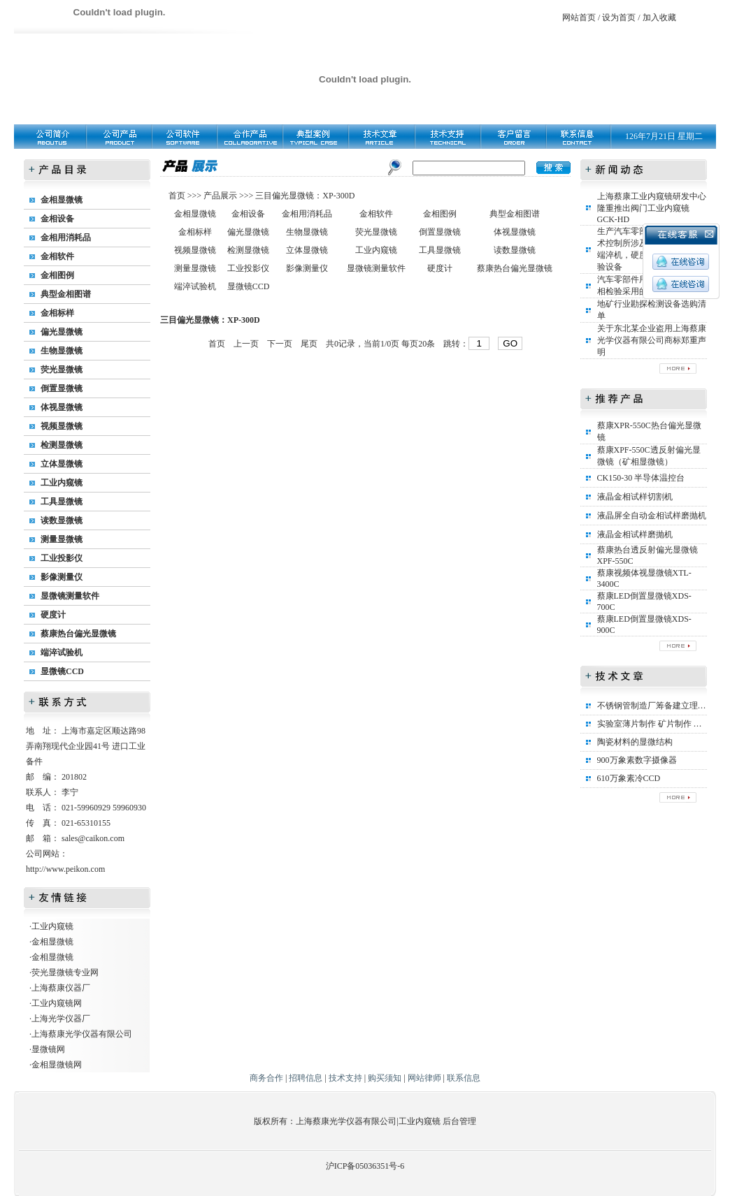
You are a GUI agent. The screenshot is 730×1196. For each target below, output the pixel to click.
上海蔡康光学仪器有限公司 (81, 1034)
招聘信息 (305, 1078)
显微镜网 (48, 1049)
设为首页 (619, 17)
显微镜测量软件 (70, 596)
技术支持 (345, 1078)
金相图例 (57, 275)
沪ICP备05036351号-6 (365, 1166)
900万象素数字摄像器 (637, 760)
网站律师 (424, 1078)
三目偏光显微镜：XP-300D (305, 195)
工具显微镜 (62, 501)
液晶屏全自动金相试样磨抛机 (651, 515)
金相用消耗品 (66, 237)
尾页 (309, 344)
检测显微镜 (62, 445)
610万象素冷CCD (629, 778)
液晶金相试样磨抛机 (635, 534)
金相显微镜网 (56, 1065)
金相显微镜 (62, 200)
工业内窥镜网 (56, 1003)
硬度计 (53, 615)
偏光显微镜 (62, 332)
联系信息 (463, 1078)
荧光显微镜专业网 (65, 972)
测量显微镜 (62, 539)
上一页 (246, 344)
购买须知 (384, 1078)
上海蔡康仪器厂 (60, 988)
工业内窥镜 (62, 483)
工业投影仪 (62, 558)
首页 (178, 195)
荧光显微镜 (62, 369)
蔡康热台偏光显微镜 (78, 634)
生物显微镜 (62, 351)
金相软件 (57, 256)
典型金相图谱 (66, 294)
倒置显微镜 (62, 388)
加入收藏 (659, 17)
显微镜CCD (62, 671)
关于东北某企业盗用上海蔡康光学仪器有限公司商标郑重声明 (651, 340)
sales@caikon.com (93, 838)
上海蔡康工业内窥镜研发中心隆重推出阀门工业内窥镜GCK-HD (651, 207)
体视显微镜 (62, 407)
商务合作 (266, 1078)
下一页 (279, 344)
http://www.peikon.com (65, 869)
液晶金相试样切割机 (635, 497)
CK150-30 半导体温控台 (641, 478)
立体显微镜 (62, 464)
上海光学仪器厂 (60, 1018)
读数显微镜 (62, 520)
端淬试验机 (62, 652)
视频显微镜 (62, 426)
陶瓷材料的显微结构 (635, 742)
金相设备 (57, 219)
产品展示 (219, 195)
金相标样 (57, 313)
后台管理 (459, 1121)
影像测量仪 (62, 577)
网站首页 (579, 17)
